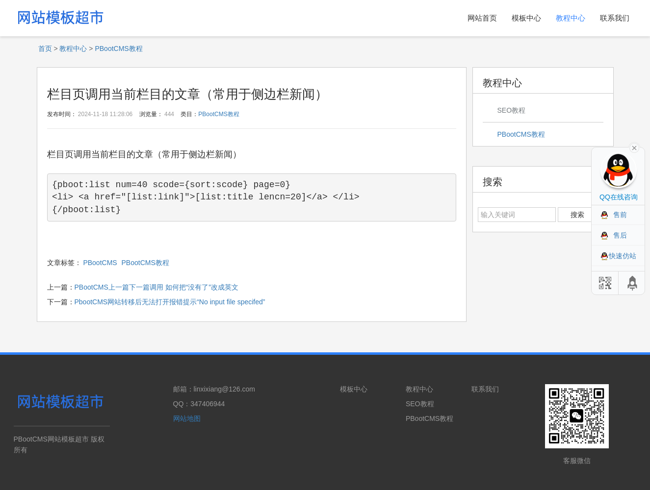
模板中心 (526, 18)
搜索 (577, 215)
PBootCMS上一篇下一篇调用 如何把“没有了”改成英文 (156, 287)
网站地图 (187, 418)
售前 (620, 215)
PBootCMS (100, 263)
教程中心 (570, 18)
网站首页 (482, 18)
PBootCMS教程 (118, 48)
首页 (45, 48)
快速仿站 (622, 256)
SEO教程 (511, 110)
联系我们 (614, 18)
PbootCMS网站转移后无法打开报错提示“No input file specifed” (170, 302)
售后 (620, 235)
